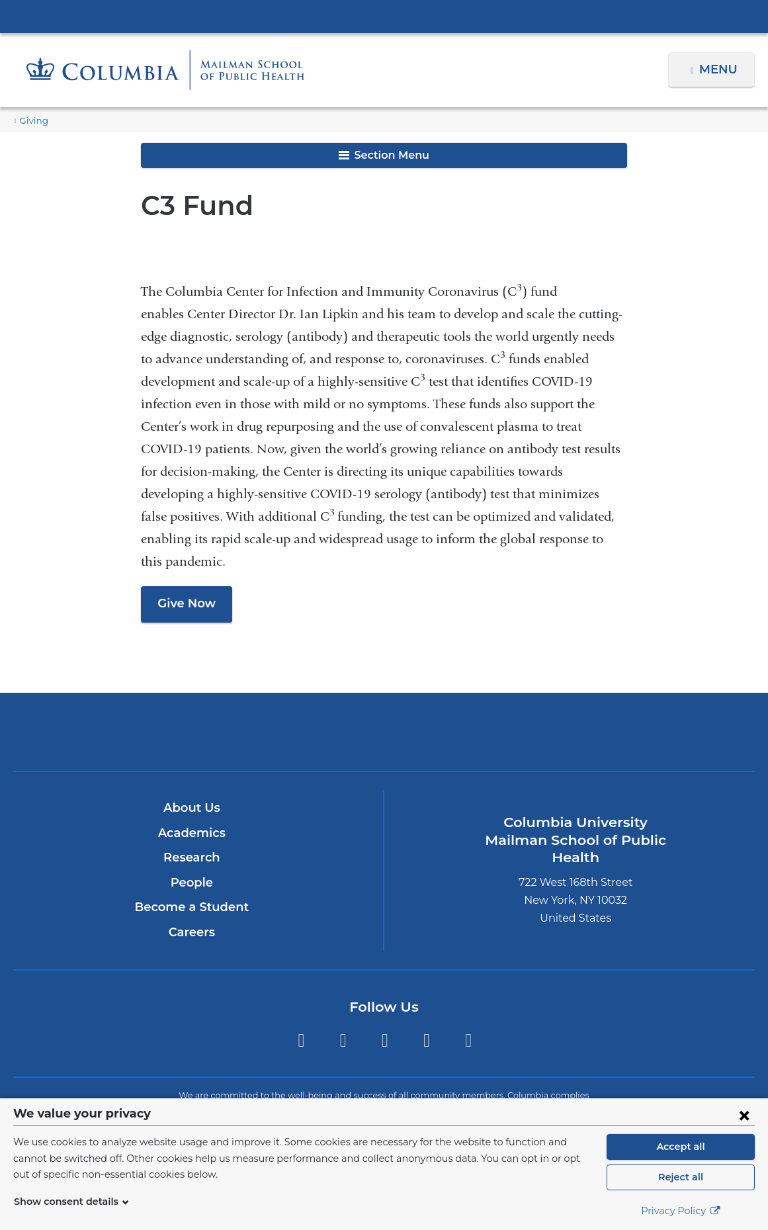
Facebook (343, 1040)
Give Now (184, 603)
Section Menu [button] (384, 155)
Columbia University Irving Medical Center (384, 16)
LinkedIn (426, 1040)
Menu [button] (720, 69)
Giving (32, 121)
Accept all (680, 1146)
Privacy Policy (681, 1211)
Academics (191, 833)
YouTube (469, 1040)
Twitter (301, 1040)
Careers (191, 932)
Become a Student (191, 907)
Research (191, 857)
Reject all (680, 1177)
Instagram (385, 1040)
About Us (191, 807)
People (191, 882)
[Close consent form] (744, 1114)
